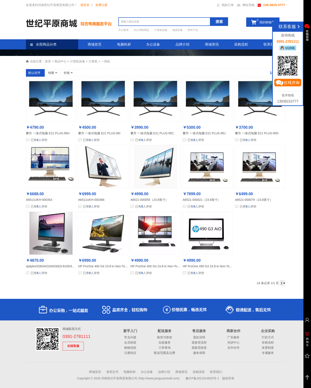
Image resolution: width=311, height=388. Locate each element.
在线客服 (73, 346)
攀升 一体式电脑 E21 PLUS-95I (99, 133)
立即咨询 (287, 84)
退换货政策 (199, 347)
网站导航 (246, 5)
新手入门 (130, 331)
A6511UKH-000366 (91, 199)
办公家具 (123, 30)
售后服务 (199, 331)
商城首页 (95, 44)
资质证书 (112, 372)
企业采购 (268, 331)
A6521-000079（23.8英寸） (254, 199)
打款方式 (268, 337)
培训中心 (233, 342)
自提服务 (165, 342)
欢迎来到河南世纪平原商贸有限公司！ (51, 5)
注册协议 (130, 353)
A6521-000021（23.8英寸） (202, 199)
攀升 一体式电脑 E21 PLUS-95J (204, 133)
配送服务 (164, 331)
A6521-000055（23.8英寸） (149, 199)
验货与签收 (164, 337)
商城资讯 (212, 44)
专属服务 (268, 353)
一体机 (105, 61)
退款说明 (199, 337)
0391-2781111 (76, 336)
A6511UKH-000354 (39, 199)
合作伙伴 (233, 347)
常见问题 (130, 337)
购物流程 (130, 347)
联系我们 (270, 44)
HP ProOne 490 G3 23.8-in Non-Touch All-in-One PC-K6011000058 (228, 266)
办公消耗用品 (142, 30)
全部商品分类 (43, 44)
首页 (48, 61)
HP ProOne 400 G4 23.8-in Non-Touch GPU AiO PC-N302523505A (123, 266)
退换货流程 (199, 342)
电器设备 (177, 30)
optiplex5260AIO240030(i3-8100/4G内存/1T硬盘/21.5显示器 (66, 266)
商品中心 (60, 61)
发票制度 (268, 347)
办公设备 (153, 44)
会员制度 (130, 342)
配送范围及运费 (164, 353)
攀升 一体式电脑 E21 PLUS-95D (257, 133)
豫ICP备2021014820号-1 (202, 378)
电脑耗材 (124, 44)
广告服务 (233, 337)
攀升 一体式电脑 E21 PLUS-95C (152, 133)
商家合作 (233, 331)
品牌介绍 (182, 44)
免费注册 (101, 5)
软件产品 (193, 30)
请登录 (84, 5)
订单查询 (165, 347)
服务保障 (199, 353)
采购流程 (241, 44)
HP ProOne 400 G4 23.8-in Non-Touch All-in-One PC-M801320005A (176, 266)
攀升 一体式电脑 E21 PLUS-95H (48, 133)
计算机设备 (161, 30)
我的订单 (225, 5)
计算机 (93, 61)
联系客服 (290, 26)
